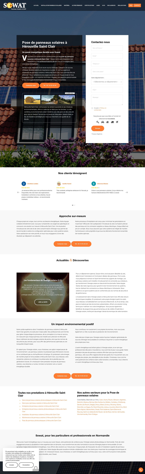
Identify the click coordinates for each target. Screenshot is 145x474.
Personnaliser (26, 465)
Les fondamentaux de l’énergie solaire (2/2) (43, 278)
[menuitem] (36, 5)
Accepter (11, 465)
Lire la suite (42, 300)
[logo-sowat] (15, 5)
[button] (141, 470)
